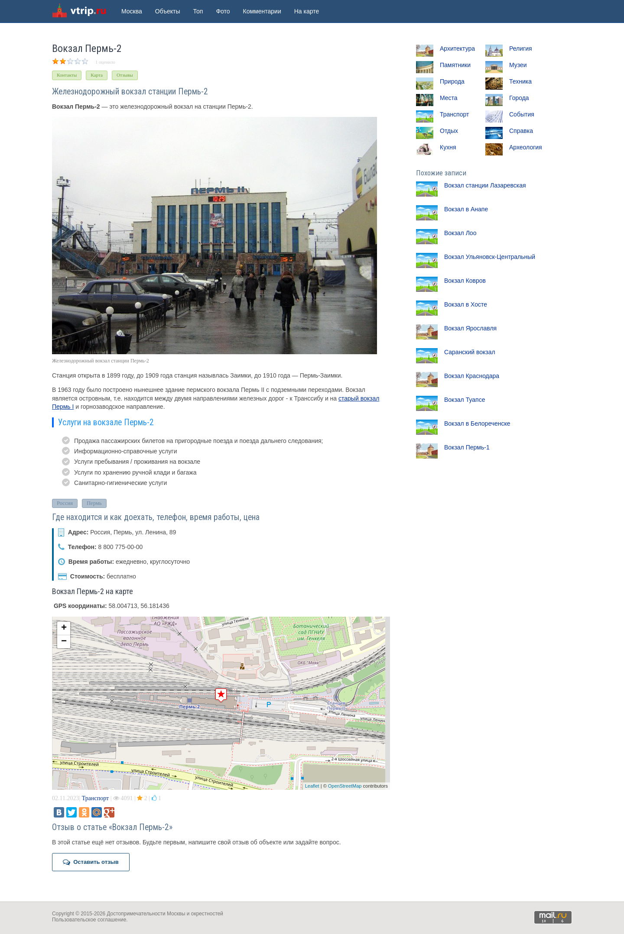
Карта (97, 75)
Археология (525, 147)
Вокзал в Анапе (466, 209)
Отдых (449, 130)
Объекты (167, 11)
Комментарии (262, 11)
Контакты (67, 75)
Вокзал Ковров (465, 280)
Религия (520, 48)
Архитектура (457, 48)
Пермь (94, 503)
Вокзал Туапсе (464, 399)
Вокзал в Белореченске (477, 423)
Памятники (455, 64)
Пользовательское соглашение (89, 920)
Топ (198, 11)
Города (519, 97)
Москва (131, 11)
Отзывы (125, 75)
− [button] (64, 641)
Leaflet (312, 786)
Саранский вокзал (469, 352)
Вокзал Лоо (460, 232)
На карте (306, 11)
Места (449, 97)
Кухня (448, 147)
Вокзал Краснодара (471, 375)
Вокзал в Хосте (465, 304)
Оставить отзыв (91, 862)
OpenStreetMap (345, 786)
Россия (65, 503)
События (521, 114)
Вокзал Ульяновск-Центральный (489, 256)
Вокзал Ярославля (470, 328)
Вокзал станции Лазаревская (485, 185)
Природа (452, 81)
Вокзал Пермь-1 (467, 447)
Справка (521, 130)
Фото (223, 11)
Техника (520, 81)
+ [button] (64, 628)
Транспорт (95, 798)
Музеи (518, 64)
